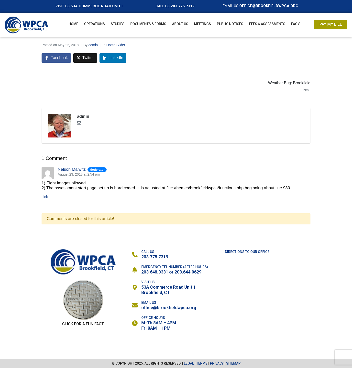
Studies (117, 24)
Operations (94, 24)
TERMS (202, 363)
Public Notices (230, 24)
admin (93, 45)
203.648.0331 (154, 271)
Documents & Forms (148, 24)
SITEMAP (233, 363)
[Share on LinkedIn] (113, 58)
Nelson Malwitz (72, 169)
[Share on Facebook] (56, 58)
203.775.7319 (154, 256)
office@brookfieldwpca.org (168, 307)
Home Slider (115, 45)
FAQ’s (295, 24)
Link (45, 197)
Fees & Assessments (267, 24)
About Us (180, 24)
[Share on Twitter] (85, 58)
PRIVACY (217, 363)
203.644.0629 (188, 271)
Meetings (202, 24)
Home (73, 24)
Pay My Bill (330, 24)
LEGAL (189, 363)
